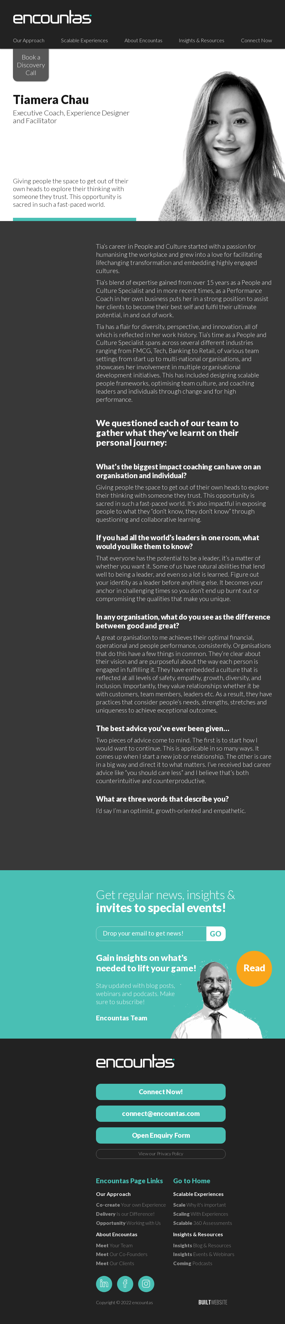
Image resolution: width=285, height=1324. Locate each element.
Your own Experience (131, 1205)
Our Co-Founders (122, 1254)
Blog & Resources (202, 1245)
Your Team (114, 1245)
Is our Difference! (125, 1214)
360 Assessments (202, 1223)
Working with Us (128, 1223)
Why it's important (199, 1205)
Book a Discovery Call (31, 64)
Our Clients (115, 1263)
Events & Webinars (203, 1254)
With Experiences (200, 1214)
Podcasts (192, 1263)
